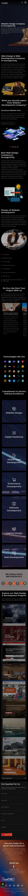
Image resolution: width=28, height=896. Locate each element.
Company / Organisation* (7, 813)
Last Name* (4, 800)
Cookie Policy (22, 888)
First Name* (4, 793)
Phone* (3, 820)
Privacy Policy (14, 888)
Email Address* (5, 807)
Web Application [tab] (14, 778)
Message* (3, 827)
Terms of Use (6, 888)
